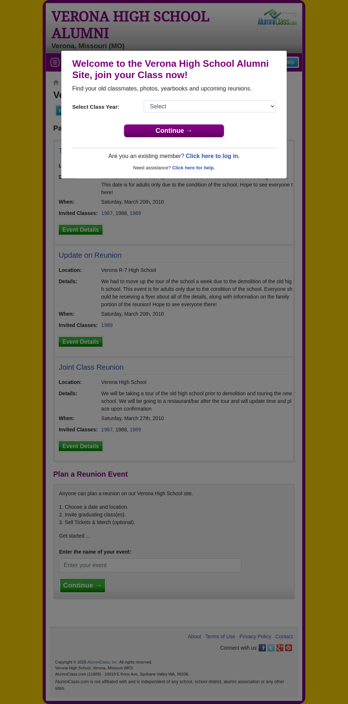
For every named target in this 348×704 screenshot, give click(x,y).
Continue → (174, 130)
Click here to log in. (213, 156)
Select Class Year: (95, 107)
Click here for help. (193, 167)
